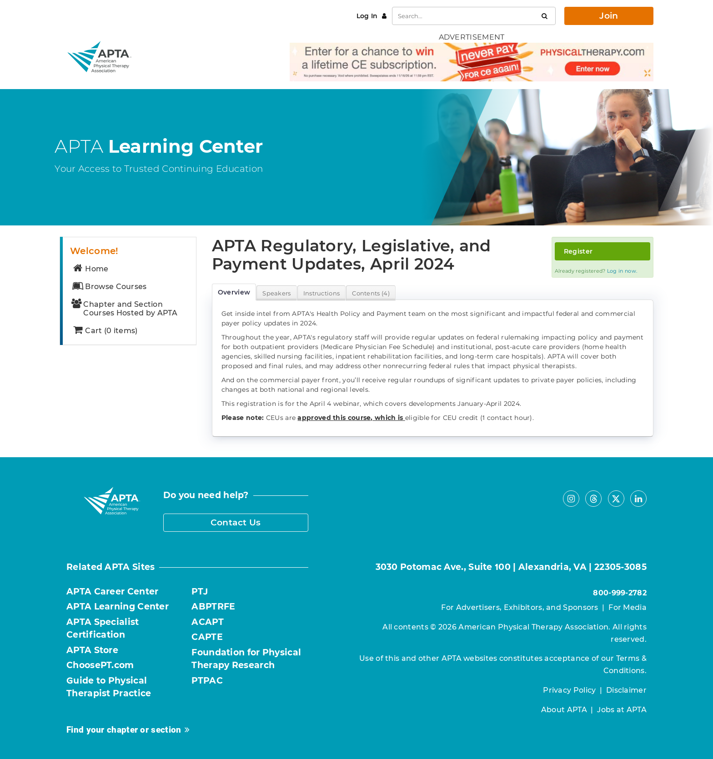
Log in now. (622, 271)
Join (608, 15)
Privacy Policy (569, 690)
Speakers (276, 293)
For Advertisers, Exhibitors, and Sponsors (519, 607)
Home (90, 269)
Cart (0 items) (104, 330)
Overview (234, 292)
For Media (627, 607)
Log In (368, 16)
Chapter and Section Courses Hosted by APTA (124, 308)
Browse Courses (109, 286)
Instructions (321, 293)
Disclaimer (626, 690)
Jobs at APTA (622, 709)
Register (578, 251)
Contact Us (236, 522)
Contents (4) (371, 293)
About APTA (564, 709)
